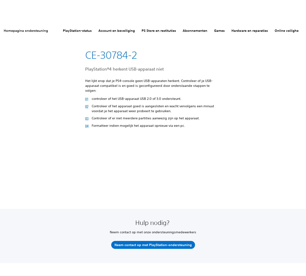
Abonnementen (195, 31)
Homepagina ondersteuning (26, 31)
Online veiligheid (288, 31)
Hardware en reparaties (249, 31)
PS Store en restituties (159, 31)
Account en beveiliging (116, 31)
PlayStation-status (77, 31)
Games (219, 31)
